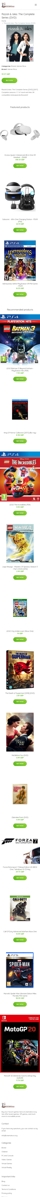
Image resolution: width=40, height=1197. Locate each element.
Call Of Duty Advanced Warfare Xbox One (20, 931)
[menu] (35, 4)
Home (4, 21)
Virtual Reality (7, 1167)
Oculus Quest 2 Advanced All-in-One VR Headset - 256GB (20, 156)
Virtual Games (7, 1164)
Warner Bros (21, 66)
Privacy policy (7, 1193)
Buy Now (9, 80)
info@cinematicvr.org (9, 1136)
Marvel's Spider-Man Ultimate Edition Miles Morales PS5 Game (20, 994)
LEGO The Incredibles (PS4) (20, 505)
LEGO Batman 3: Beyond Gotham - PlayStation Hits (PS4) (20, 369)
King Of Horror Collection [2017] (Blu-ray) (20, 433)
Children (5, 1152)
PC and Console (7, 1156)
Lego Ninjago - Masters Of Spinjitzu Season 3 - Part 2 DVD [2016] (20, 568)
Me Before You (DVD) (20, 755)
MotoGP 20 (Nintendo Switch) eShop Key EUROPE (20, 1077)
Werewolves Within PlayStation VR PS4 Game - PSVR (20, 285)
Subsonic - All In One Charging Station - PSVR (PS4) (20, 220)
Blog (3, 1181)
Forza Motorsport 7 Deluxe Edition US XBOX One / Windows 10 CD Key (20, 868)
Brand (13, 66)
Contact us (6, 1185)
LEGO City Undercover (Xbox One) (20, 631)
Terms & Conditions (9, 1189)
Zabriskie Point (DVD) (20, 817)
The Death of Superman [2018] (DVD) (20, 693)
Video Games (7, 1160)
